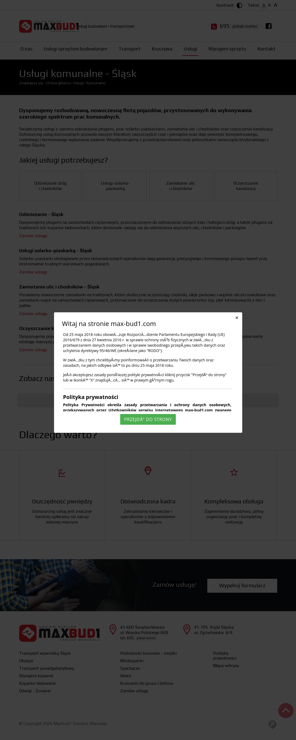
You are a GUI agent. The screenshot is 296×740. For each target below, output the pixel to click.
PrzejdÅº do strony (148, 419)
